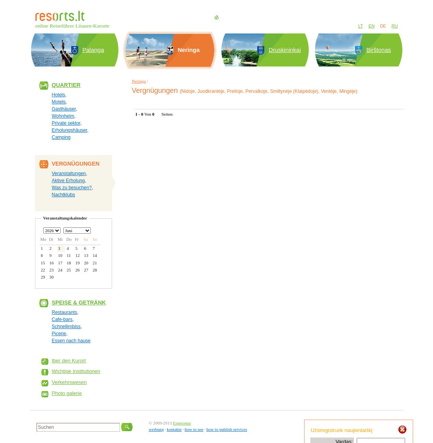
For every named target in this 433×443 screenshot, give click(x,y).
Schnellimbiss (66, 326)
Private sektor (66, 123)
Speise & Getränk (79, 302)
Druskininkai (285, 49)
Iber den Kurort (69, 361)
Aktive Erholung (68, 180)
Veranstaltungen (69, 173)
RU (395, 26)
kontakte (174, 429)
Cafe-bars (62, 319)
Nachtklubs (63, 195)
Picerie (59, 333)
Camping (61, 137)
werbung (156, 429)
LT (360, 26)
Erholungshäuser (69, 130)
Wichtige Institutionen (76, 371)
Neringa (139, 81)
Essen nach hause (71, 340)
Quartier (66, 85)
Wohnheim (63, 116)
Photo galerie (67, 393)
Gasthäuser (64, 109)
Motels (59, 102)
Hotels (58, 95)
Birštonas (379, 49)
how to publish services (226, 429)
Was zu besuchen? (72, 187)
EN (371, 26)
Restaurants (64, 312)
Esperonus (182, 423)
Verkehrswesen (69, 382)
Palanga (93, 49)
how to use (193, 429)
